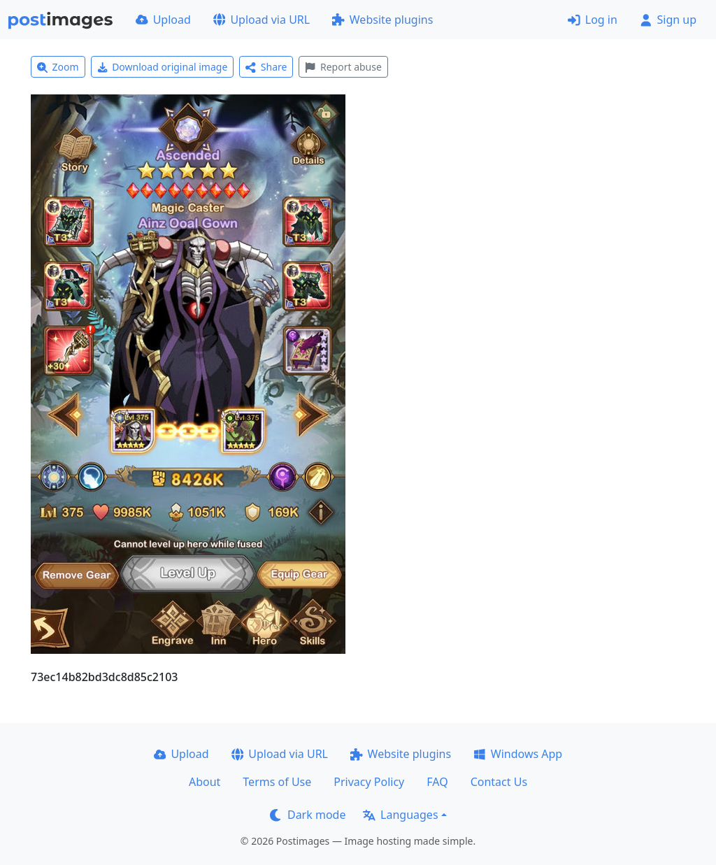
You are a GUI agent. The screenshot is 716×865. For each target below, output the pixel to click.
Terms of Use (277, 781)
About (204, 781)
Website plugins (382, 19)
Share (266, 66)
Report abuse (343, 66)
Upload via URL (261, 19)
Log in (592, 19)
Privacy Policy (369, 781)
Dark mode (307, 814)
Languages (400, 814)
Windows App (517, 754)
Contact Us (499, 781)
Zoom (58, 66)
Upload (163, 19)
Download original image (162, 66)
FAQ (437, 781)
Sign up (668, 19)
